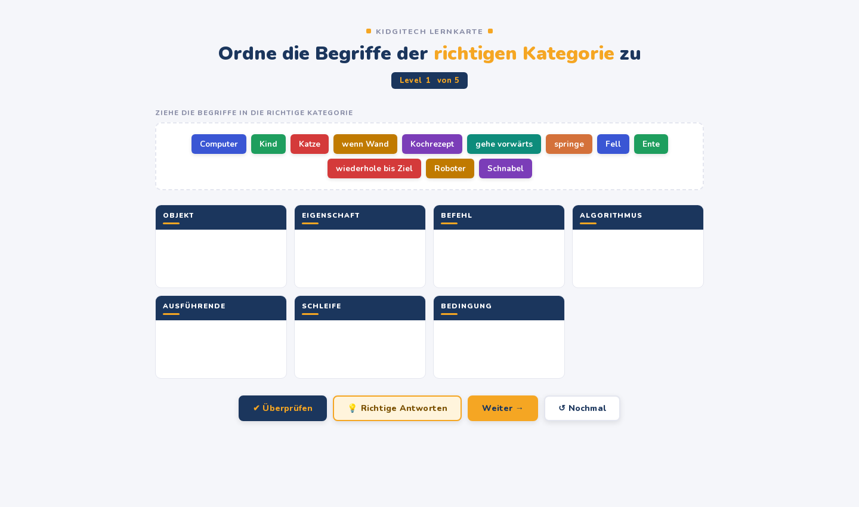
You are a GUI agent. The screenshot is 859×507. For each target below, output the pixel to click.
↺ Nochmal (582, 408)
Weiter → (503, 408)
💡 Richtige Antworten (397, 408)
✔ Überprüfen (283, 408)
